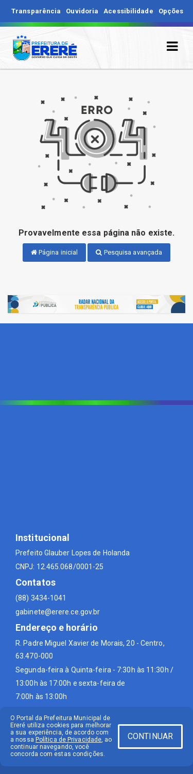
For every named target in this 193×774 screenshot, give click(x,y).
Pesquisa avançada (129, 252)
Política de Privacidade (68, 739)
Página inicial (54, 252)
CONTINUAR (150, 736)
